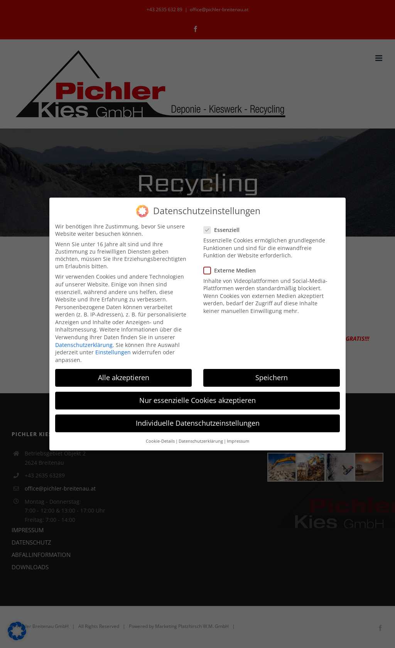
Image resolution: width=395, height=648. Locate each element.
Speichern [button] (271, 376)
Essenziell (224, 229)
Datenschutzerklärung (84, 343)
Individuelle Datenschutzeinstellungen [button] (198, 422)
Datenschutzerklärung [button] (201, 440)
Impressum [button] (238, 440)
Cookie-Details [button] (160, 440)
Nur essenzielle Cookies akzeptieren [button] (197, 399)
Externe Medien (232, 269)
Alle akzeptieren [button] (123, 376)
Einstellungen (113, 351)
